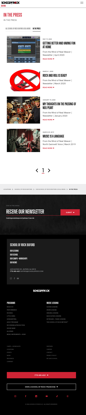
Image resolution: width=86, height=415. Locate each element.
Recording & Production (16, 325)
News (9, 355)
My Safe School (52, 358)
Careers (49, 349)
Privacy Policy (51, 355)
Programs (11, 303)
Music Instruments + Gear (16, 334)
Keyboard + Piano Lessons (56, 319)
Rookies (10, 313)
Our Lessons (14, 250)
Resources (10, 358)
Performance (12, 310)
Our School (14, 254)
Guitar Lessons (52, 307)
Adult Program (12, 322)
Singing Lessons (52, 313)
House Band (11, 328)
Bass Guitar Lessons (54, 316)
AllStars (10, 331)
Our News (13, 262)
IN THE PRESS (37, 29)
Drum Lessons (52, 310)
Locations (10, 349)
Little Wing (11, 316)
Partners (50, 346)
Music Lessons (52, 303)
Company (10, 361)
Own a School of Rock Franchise (41, 387)
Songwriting (11, 319)
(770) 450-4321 (15, 271)
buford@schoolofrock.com (32, 271)
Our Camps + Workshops (18, 258)
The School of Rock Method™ (57, 322)
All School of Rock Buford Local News (18, 29)
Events (9, 352)
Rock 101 (10, 307)
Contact (49, 352)
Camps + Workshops (14, 346)
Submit (70, 212)
